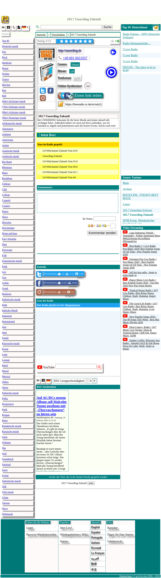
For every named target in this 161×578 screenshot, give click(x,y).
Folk (4, 255)
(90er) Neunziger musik (14, 118)
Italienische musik (11, 299)
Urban (5, 497)
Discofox (6, 222)
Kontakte (112, 527)
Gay (4, 272)
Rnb (4, 95)
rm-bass (127, 189)
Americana (7, 140)
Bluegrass (7, 167)
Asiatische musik (10, 151)
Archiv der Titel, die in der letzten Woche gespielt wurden (78, 477)
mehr (91, 483)
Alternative (7, 129)
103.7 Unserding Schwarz (137, 210)
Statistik (41, 267)
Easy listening (9, 239)
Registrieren (72, 305)
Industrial (7, 316)
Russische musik (10, 431)
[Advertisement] (80, 7)
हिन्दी (94, 564)
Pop (4, 51)
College (6, 195)
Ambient (6, 134)
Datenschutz (125, 576)
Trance (5, 79)
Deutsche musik (10, 46)
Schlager (6, 442)
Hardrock (6, 62)
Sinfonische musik (11, 481)
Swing (5, 475)
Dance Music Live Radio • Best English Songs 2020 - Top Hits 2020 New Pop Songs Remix (141, 283)
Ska (4, 448)
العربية (95, 558)
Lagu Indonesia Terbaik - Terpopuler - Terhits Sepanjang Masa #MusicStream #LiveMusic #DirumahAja (141, 237)
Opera (5, 387)
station (64, 541)
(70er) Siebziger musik (13, 107)
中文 (94, 569)
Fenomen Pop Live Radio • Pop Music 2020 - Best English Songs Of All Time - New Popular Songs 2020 (140, 263)
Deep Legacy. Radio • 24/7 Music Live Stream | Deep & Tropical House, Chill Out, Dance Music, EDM (140, 331)
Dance (5, 211)
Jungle (5, 338)
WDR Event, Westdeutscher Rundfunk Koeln (139, 222)
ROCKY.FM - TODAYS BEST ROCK (140, 196)
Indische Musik (10, 310)
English (95, 527)
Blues (5, 173)
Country (6, 206)
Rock (4, 57)
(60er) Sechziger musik (13, 101)
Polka (5, 398)
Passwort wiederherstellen (41, 534)
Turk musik (8, 492)
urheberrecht (114, 541)
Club (4, 189)
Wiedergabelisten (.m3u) (74, 534)
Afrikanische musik (12, 123)
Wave (5, 508)
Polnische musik (10, 393)
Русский (96, 547)
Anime (5, 145)
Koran (5, 349)
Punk (4, 409)
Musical (6, 376)
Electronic (7, 250)
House (5, 68)
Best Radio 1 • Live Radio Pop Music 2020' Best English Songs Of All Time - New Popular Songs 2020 (141, 250)
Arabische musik (10, 156)
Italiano (95, 542)
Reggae (6, 415)
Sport (5, 470)
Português (97, 537)
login (29, 527)
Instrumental (8, 321)
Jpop (4, 332)
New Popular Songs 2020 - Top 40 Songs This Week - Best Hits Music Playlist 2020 (141, 319)
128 (72, 71)
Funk (4, 266)
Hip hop (6, 84)
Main (126, 183)
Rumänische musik (11, 426)
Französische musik (12, 261)
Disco (5, 217)
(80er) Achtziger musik (13, 112)
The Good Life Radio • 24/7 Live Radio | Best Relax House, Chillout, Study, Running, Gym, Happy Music (140, 307)
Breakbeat (7, 178)
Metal (5, 365)
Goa (4, 277)
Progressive (8, 404)
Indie (4, 305)
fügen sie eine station (120, 534)
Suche (107, 27)
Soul (4, 453)
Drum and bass (9, 233)
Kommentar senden (102, 233)
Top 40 (5, 40)
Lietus (126, 204)
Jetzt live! (66, 527)
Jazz (4, 327)
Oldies (5, 382)
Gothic (5, 283)
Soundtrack (8, 459)
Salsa (4, 437)
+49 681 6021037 (75, 58)
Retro (5, 420)
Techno (5, 73)
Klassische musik (11, 343)
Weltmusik (7, 514)
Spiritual (6, 464)
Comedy (6, 200)
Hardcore (6, 294)
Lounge (6, 360)
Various (6, 503)
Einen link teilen (80, 95)
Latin (4, 354)
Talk (4, 486)
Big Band (7, 162)
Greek (5, 288)
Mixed (5, 371)
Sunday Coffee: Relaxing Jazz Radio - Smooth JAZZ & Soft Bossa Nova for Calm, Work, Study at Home (141, 344)
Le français (97, 553)
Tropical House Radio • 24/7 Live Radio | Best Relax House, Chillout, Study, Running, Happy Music (140, 294)
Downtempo (8, 228)
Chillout (6, 184)
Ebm (4, 244)
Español (95, 532)
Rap (4, 90)
